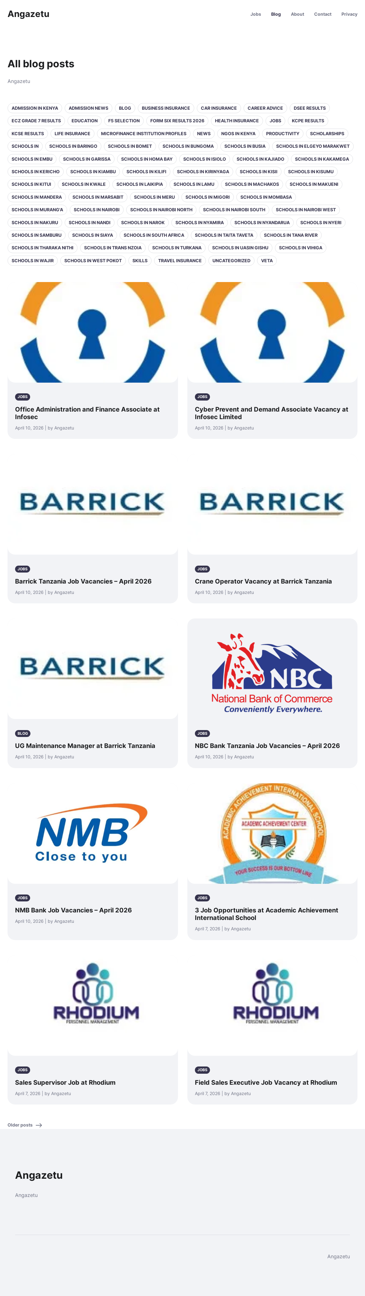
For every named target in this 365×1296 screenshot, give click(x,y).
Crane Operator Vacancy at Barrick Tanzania (263, 581)
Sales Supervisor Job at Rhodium (65, 1082)
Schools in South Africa (154, 235)
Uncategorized (231, 260)
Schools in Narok (143, 222)
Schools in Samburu (37, 235)
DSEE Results (310, 108)
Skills (140, 260)
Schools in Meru (154, 197)
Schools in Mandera (37, 197)
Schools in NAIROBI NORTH (161, 209)
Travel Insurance (180, 260)
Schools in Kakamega (322, 159)
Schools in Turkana (176, 247)
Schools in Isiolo (204, 159)
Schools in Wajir (33, 260)
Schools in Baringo (73, 146)
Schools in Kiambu (93, 171)
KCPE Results (308, 120)
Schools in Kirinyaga (203, 171)
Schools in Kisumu (311, 171)
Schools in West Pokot (93, 260)
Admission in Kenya (35, 108)
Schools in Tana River (291, 235)
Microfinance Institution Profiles (143, 133)
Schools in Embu (32, 159)
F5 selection (124, 120)
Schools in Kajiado (260, 159)
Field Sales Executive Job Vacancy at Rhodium (266, 1082)
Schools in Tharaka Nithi (42, 247)
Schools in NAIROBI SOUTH (234, 209)
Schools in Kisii (258, 171)
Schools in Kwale (84, 184)
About (297, 14)
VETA (267, 260)
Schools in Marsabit (97, 197)
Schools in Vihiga (300, 247)
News (204, 133)
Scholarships (327, 133)
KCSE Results (28, 133)
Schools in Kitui (31, 184)
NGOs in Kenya (238, 133)
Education (85, 120)
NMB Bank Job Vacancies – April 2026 (73, 910)
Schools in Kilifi (146, 171)
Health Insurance (237, 120)
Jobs (255, 14)
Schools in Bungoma (188, 146)
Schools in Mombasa (266, 197)
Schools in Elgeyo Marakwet (313, 146)
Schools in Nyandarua (262, 222)
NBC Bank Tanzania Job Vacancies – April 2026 (267, 746)
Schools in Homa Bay (147, 159)
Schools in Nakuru (35, 222)
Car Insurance (219, 108)
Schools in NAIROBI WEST (306, 209)
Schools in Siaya (92, 235)
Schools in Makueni (314, 184)
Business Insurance (166, 108)
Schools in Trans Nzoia (113, 247)
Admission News (88, 108)
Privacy (349, 14)
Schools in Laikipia (139, 184)
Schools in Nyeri (320, 222)
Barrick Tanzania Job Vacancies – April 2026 (83, 581)
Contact (322, 14)
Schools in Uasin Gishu (240, 247)
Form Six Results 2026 (177, 120)
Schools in (25, 146)
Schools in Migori (207, 197)
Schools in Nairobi (97, 209)
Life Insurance (72, 133)
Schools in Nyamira (199, 222)
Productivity (282, 133)
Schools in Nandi (89, 222)
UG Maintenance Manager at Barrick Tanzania (85, 746)
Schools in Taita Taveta (224, 235)
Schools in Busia (245, 146)
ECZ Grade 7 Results (36, 120)
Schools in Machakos (252, 184)
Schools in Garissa (86, 159)
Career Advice (265, 108)
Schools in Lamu (194, 184)
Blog (276, 14)
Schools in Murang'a (37, 209)
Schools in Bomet (130, 146)
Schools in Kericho (36, 171)
